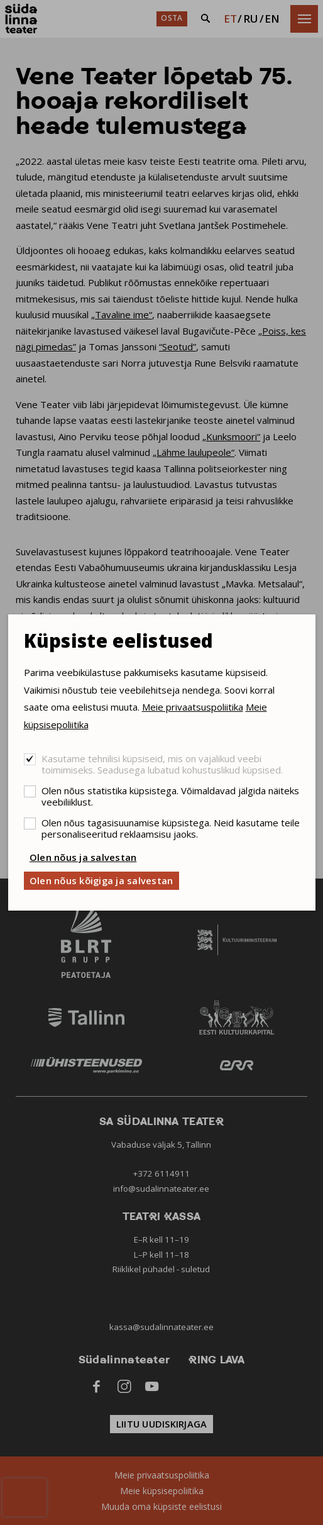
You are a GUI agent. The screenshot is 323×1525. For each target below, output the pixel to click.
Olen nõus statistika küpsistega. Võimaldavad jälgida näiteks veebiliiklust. (170, 796)
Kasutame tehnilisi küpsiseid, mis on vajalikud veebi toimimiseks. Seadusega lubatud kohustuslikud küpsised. (162, 764)
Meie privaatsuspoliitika (192, 707)
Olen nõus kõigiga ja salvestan (101, 880)
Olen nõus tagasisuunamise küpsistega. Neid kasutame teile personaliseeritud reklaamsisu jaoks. (170, 828)
